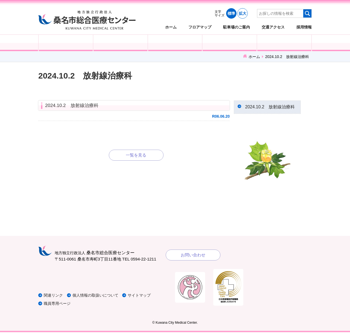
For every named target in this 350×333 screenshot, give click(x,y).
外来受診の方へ (66, 43)
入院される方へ (120, 43)
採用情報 (304, 27)
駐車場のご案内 (236, 27)
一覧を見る (136, 155)
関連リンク (54, 296)
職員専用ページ (58, 304)
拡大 (242, 13)
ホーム (171, 27)
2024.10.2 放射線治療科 (71, 105)
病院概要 (284, 43)
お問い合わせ (193, 256)
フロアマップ (199, 27)
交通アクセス (273, 27)
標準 (231, 13)
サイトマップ (145, 296)
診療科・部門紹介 (229, 43)
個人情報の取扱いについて (99, 296)
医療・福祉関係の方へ (175, 43)
